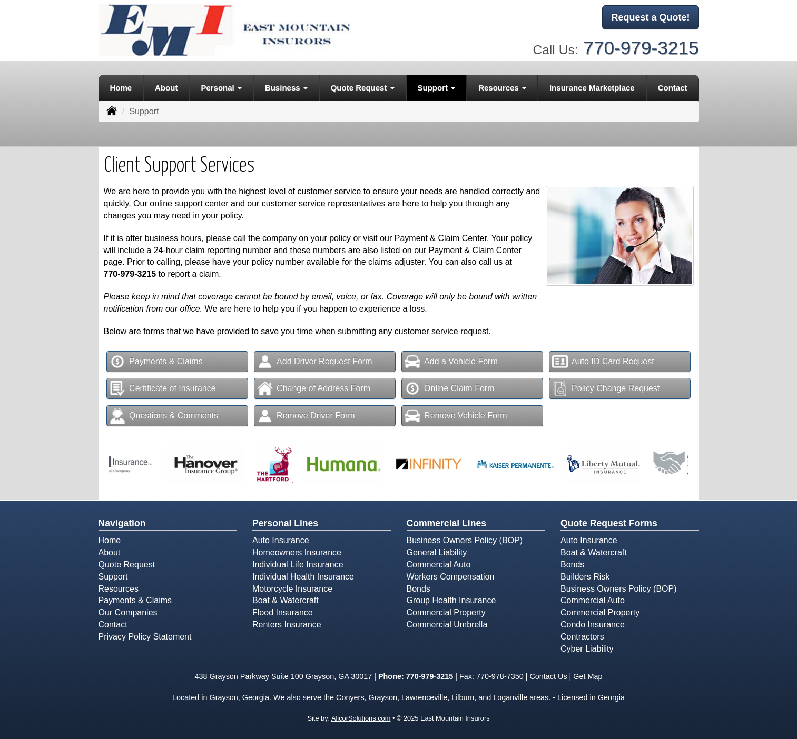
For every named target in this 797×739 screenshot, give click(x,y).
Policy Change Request (606, 388)
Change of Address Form (313, 388)
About (166, 87)
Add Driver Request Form (314, 362)
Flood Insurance (282, 612)
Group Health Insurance (451, 600)
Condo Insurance (592, 624)
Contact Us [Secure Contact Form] (548, 676)
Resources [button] (502, 87)
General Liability (437, 552)
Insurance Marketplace (592, 87)
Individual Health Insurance (303, 576)
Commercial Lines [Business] (447, 523)
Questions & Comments (164, 416)
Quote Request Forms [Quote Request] (608, 523)
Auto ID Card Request (603, 362)
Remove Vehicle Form (456, 416)
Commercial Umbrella (447, 624)
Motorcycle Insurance (292, 588)
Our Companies (128, 612)
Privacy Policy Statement (145, 636)
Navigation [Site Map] (122, 523)
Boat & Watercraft (285, 600)
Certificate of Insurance (163, 388)
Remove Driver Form (306, 416)
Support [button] (437, 87)
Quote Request (127, 564)
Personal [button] (221, 87)
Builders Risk (584, 576)
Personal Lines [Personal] (285, 523)
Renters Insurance (286, 624)
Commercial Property (446, 612)
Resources (119, 588)
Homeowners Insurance (296, 552)
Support (113, 576)
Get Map (587, 676)
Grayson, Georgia (239, 697)
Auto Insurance (280, 540)
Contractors (582, 636)
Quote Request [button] (363, 87)
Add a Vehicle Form (451, 362)
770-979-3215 (640, 47)
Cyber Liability (586, 648)
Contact (672, 87)
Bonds (418, 588)
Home (121, 87)
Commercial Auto (439, 564)
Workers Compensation (451, 576)
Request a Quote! (650, 17)
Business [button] (286, 87)
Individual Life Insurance (297, 564)
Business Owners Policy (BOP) (465, 540)
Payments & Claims (156, 362)
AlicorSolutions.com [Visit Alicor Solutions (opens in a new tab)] (360, 718)
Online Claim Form (449, 388)
